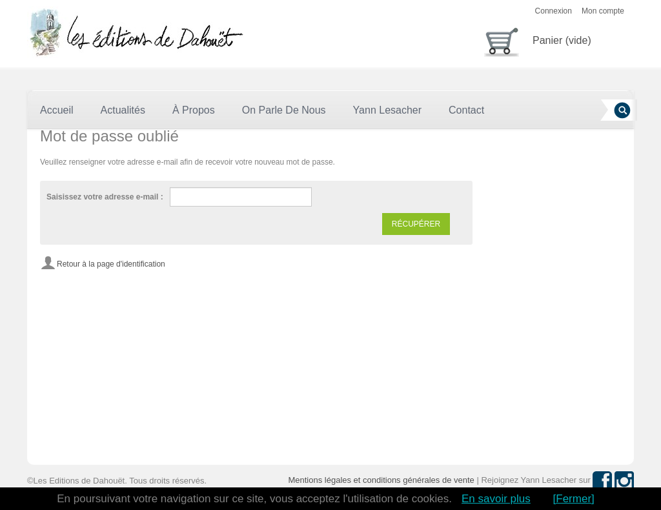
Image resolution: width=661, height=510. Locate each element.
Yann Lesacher (387, 110)
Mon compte (603, 10)
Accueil (57, 110)
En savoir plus (496, 499)
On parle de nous (284, 110)
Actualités (123, 110)
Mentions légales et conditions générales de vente (381, 480)
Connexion (553, 10)
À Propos (193, 110)
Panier (537, 39)
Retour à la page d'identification (111, 264)
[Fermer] (574, 499)
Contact (466, 110)
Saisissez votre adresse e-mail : (104, 196)
